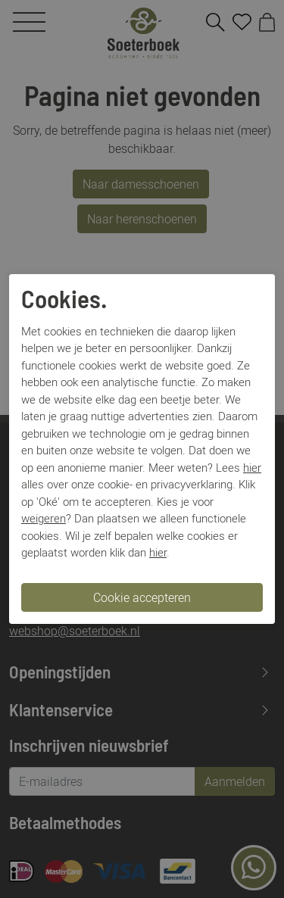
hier (252, 467)
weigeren (43, 517)
